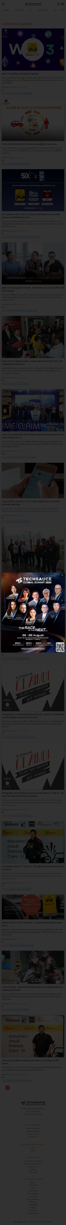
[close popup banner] (62, 575)
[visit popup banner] (33, 612)
